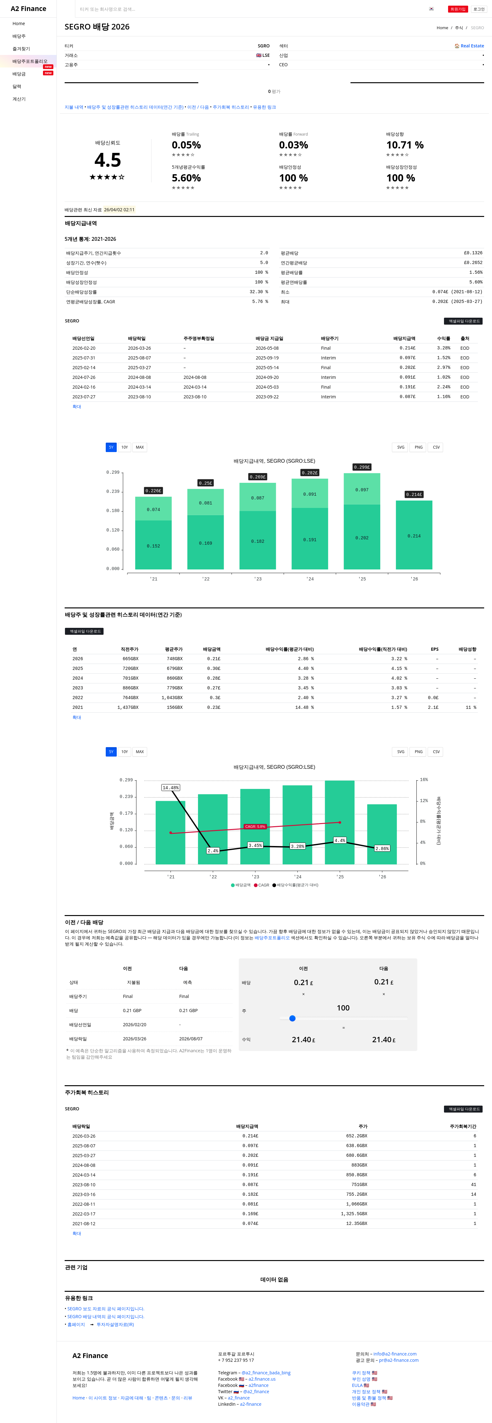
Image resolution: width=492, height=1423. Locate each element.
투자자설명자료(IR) (116, 1324)
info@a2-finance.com (395, 1354)
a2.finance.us (262, 1379)
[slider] (292, 1018)
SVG (399, 447)
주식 (459, 27)
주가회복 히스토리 (231, 107)
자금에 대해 (132, 1398)
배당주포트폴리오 (272, 938)
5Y (111, 447)
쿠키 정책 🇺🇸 (364, 1373)
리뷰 (188, 1398)
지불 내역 (74, 107)
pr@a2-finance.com (399, 1360)
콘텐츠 (161, 1398)
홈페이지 (77, 1324)
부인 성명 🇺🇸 (364, 1379)
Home (442, 27)
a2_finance (239, 1398)
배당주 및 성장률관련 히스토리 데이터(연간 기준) (135, 107)
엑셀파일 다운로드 (463, 321)
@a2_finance (256, 1391)
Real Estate (472, 46)
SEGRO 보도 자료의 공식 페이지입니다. (107, 1309)
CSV (435, 447)
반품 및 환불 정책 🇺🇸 (372, 1398)
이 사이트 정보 (102, 1398)
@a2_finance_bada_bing (266, 1373)
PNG (418, 447)
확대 (76, 406)
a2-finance (250, 1404)
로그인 (479, 9)
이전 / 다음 (198, 107)
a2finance (259, 1385)
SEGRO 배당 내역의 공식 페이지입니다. (107, 1316)
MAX (140, 447)
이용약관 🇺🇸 (364, 1404)
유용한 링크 (264, 107)
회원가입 (458, 9)
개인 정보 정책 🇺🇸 (369, 1391)
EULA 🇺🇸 (360, 1385)
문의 (175, 1398)
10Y (124, 447)
